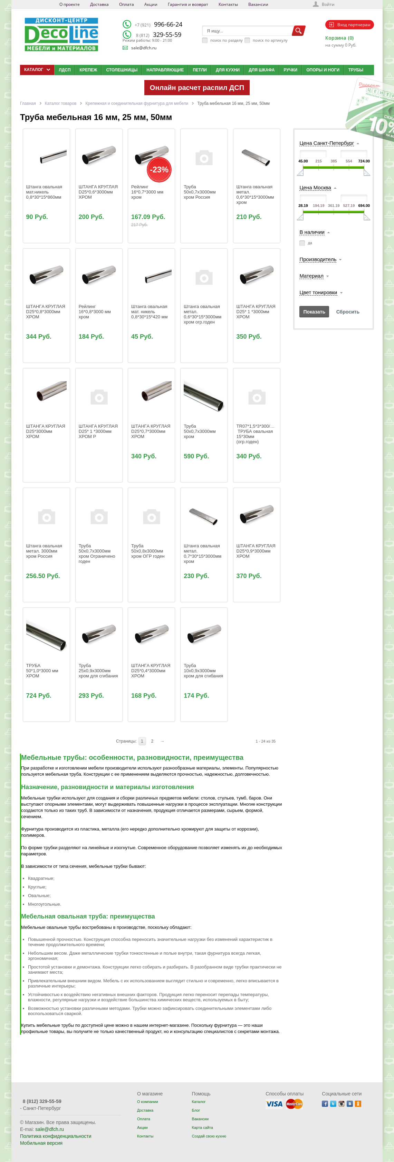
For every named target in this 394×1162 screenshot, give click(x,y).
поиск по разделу (226, 40)
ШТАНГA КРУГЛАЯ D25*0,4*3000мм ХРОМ (151, 670)
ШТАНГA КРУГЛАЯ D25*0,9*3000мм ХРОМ (257, 551)
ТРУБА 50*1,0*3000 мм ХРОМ (43, 670)
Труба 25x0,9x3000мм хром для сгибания (98, 670)
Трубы (355, 70)
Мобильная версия (41, 1143)
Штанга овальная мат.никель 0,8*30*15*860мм (45, 192)
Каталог (199, 1102)
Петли (200, 70)
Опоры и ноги (322, 70)
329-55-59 (158, 34)
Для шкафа (262, 70)
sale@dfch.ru (143, 48)
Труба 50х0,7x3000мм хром (200, 431)
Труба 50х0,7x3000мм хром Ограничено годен (97, 553)
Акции (150, 4)
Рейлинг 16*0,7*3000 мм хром (148, 192)
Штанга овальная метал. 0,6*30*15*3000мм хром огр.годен (203, 314)
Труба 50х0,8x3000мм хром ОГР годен (147, 551)
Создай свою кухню (209, 1136)
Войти (328, 4)
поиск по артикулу (270, 40)
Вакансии (258, 4)
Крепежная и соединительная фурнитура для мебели (136, 103)
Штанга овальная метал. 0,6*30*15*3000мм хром (256, 194)
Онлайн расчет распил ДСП (197, 87)
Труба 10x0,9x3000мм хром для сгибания (203, 670)
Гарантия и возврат (188, 4)
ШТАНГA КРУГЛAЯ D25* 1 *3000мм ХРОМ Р (99, 431)
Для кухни (228, 70)
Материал (311, 276)
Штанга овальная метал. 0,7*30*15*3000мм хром (203, 553)
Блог (196, 1110)
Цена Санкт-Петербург (326, 143)
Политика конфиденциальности (56, 1136)
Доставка (99, 4)
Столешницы (121, 70)
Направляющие (165, 70)
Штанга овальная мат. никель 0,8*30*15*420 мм (150, 311)
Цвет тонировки (318, 292)
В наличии (312, 232)
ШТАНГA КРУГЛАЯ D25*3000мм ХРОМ (46, 431)
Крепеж (88, 70)
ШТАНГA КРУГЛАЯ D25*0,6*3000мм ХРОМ (99, 192)
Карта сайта (202, 1127)
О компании (147, 1102)
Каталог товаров (61, 103)
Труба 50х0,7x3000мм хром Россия (200, 192)
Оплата (126, 4)
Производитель (317, 259)
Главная (28, 103)
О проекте (69, 4)
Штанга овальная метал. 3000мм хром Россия (45, 551)
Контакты (228, 4)
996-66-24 (158, 24)
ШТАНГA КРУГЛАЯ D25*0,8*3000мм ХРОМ (46, 311)
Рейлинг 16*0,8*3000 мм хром (95, 311)
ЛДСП (64, 70)
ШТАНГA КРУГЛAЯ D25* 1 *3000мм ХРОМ (257, 311)
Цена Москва (315, 187)
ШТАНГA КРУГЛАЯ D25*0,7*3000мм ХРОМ (151, 431)
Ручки (291, 70)
